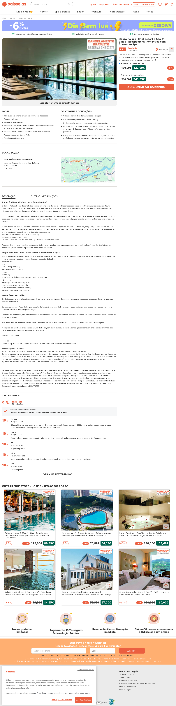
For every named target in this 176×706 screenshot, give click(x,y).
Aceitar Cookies (83, 700)
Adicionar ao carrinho (146, 87)
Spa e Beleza (62, 11)
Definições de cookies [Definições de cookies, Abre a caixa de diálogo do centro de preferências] (62, 699)
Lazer (80, 11)
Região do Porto (25, 18)
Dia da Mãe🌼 (24, 11)
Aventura (96, 11)
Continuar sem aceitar (86, 670)
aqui (134, 661)
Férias (149, 11)
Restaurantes (116, 11)
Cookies (85, 693)
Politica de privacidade (102, 655)
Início (4, 18)
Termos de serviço (119, 655)
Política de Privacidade (44, 693)
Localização (161, 49)
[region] (49, 685)
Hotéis (44, 11)
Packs (135, 11)
